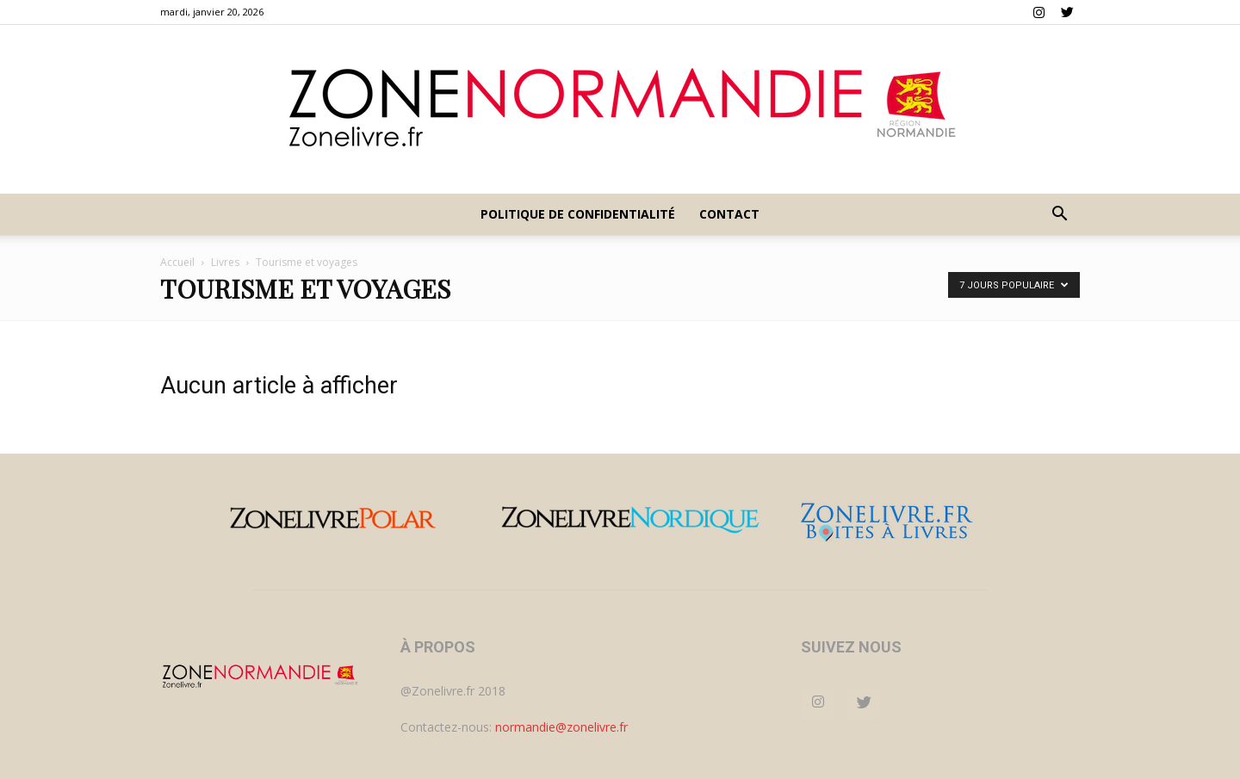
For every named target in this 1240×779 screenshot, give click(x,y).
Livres (225, 262)
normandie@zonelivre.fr (561, 727)
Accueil (177, 262)
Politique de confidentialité (577, 214)
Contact (729, 214)
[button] (1059, 215)
